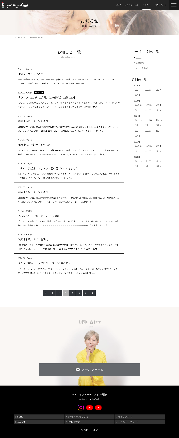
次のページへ (92, 293)
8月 (147, 160)
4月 (136, 89)
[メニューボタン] (174, 5)
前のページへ (46, 293)
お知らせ (146, 5)
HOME (118, 5)
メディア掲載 (142, 67)
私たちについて (132, 5)
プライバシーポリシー (128, 421)
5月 (136, 130)
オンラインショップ (77, 416)
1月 (136, 94)
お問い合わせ (160, 5)
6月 (136, 109)
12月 (137, 104)
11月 (147, 119)
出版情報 (140, 62)
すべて (138, 57)
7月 (147, 125)
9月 (157, 104)
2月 (157, 89)
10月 (147, 104)
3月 (147, 89)
